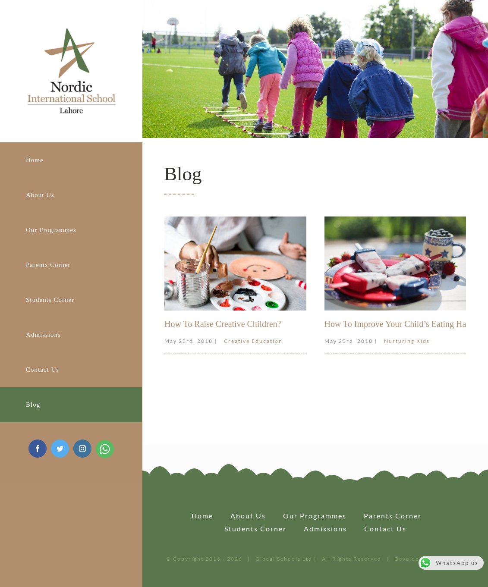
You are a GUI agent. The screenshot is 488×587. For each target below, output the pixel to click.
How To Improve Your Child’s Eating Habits (401, 324)
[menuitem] (71, 160)
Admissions (325, 528)
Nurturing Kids (407, 341)
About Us (248, 516)
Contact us (385, 528)
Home (202, 516)
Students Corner (255, 528)
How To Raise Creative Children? (222, 324)
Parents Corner (393, 516)
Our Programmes (314, 516)
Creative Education (253, 341)
